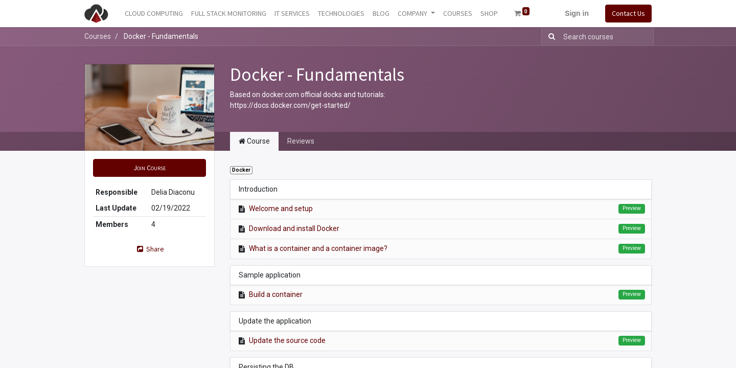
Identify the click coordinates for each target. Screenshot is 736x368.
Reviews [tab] (300, 141)
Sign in (577, 13)
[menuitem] (154, 13)
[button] (149, 168)
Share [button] (149, 249)
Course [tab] (254, 141)
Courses (97, 36)
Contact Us (628, 13)
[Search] (550, 36)
